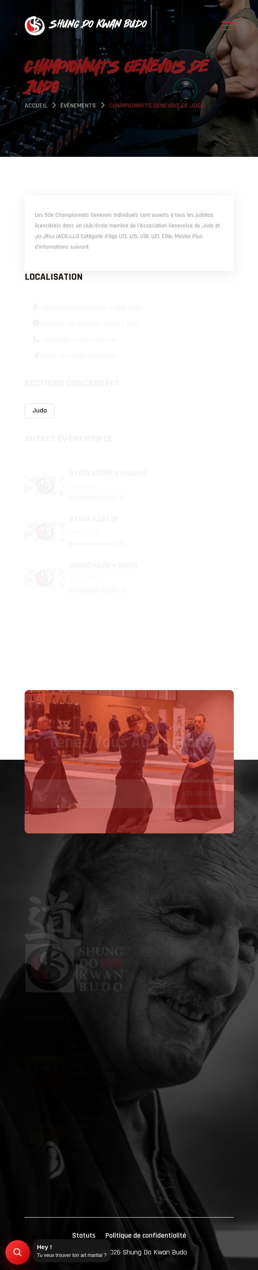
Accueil (36, 106)
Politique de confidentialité (145, 1235)
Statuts (84, 1235)
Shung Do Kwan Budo (155, 1252)
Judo (39, 410)
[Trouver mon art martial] (17, 1252)
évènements (78, 106)
